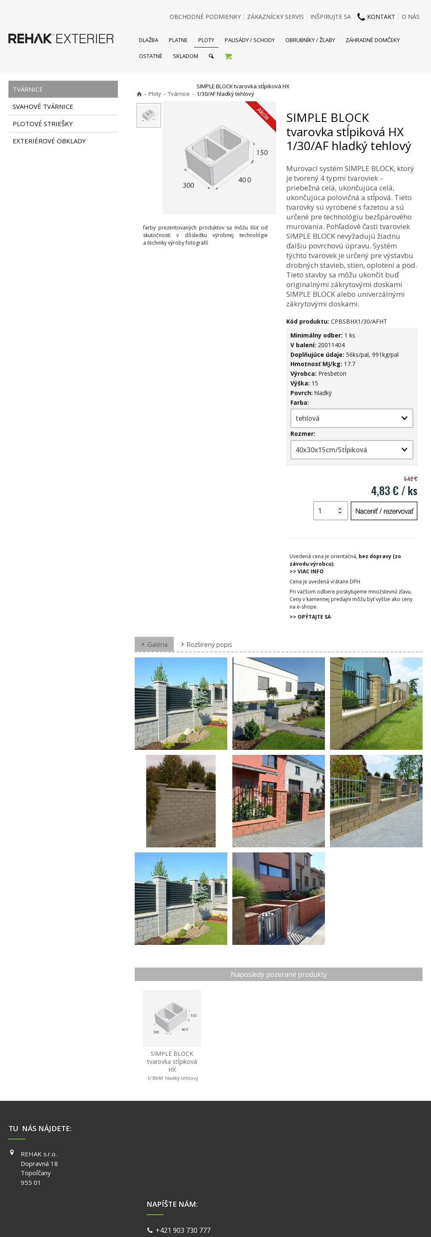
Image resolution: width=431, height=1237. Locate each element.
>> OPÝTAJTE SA (310, 616)
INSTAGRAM (319, 1166)
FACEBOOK (317, 1154)
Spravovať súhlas (345, 1220)
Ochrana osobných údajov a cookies (274, 1220)
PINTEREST (318, 1190)
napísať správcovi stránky (193, 1220)
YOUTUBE (316, 1178)
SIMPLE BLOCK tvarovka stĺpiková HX (172, 1065)
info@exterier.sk (183, 1165)
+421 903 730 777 (184, 1155)
